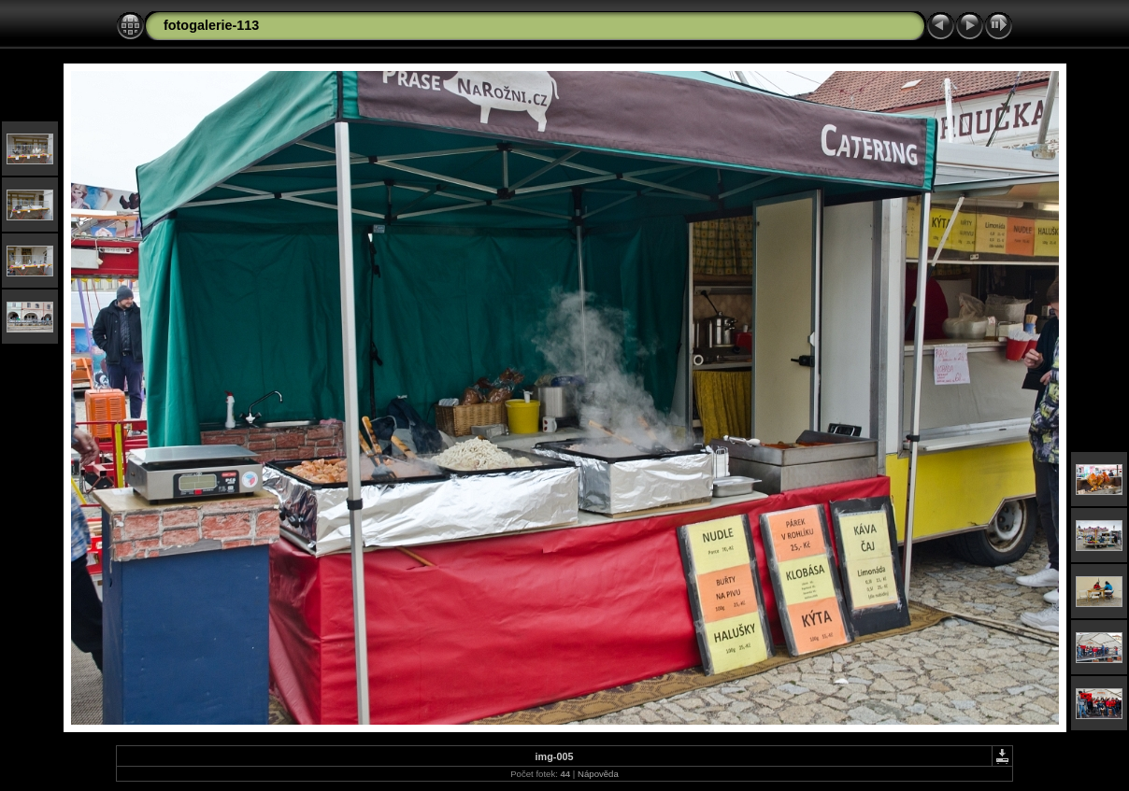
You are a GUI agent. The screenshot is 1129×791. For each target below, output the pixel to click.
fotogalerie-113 (211, 25)
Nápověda (598, 774)
